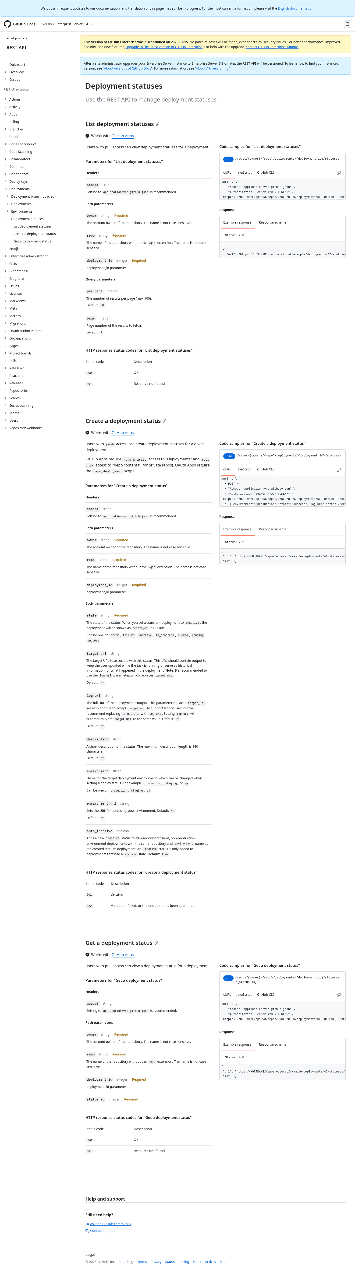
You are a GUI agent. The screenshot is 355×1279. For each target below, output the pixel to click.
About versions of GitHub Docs (127, 68)
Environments (21, 211)
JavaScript (244, 172)
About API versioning (212, 68)
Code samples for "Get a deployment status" (259, 965)
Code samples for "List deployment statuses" (260, 146)
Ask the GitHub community (108, 1224)
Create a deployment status (126, 420)
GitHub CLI (265, 172)
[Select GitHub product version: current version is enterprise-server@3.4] (67, 24)
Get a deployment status (121, 942)
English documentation (295, 8)
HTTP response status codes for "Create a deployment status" (141, 872)
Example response (237, 222)
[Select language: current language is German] (347, 24)
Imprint (125, 1261)
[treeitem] (40, 64)
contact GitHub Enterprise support (272, 47)
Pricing (183, 1261)
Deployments (21, 204)
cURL (227, 172)
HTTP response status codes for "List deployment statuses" (138, 350)
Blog (223, 1261)
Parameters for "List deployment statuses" (124, 161)
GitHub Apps (123, 135)
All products (17, 38)
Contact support (100, 1230)
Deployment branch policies (32, 196)
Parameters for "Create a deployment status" (126, 485)
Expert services (204, 1261)
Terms (142, 1261)
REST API (16, 47)
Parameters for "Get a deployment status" (123, 980)
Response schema (272, 222)
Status (170, 1261)
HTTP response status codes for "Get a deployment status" (138, 1117)
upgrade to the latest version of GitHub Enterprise (164, 47)
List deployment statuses (122, 124)
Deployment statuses (27, 219)
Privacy (156, 1261)
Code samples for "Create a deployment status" (262, 443)
